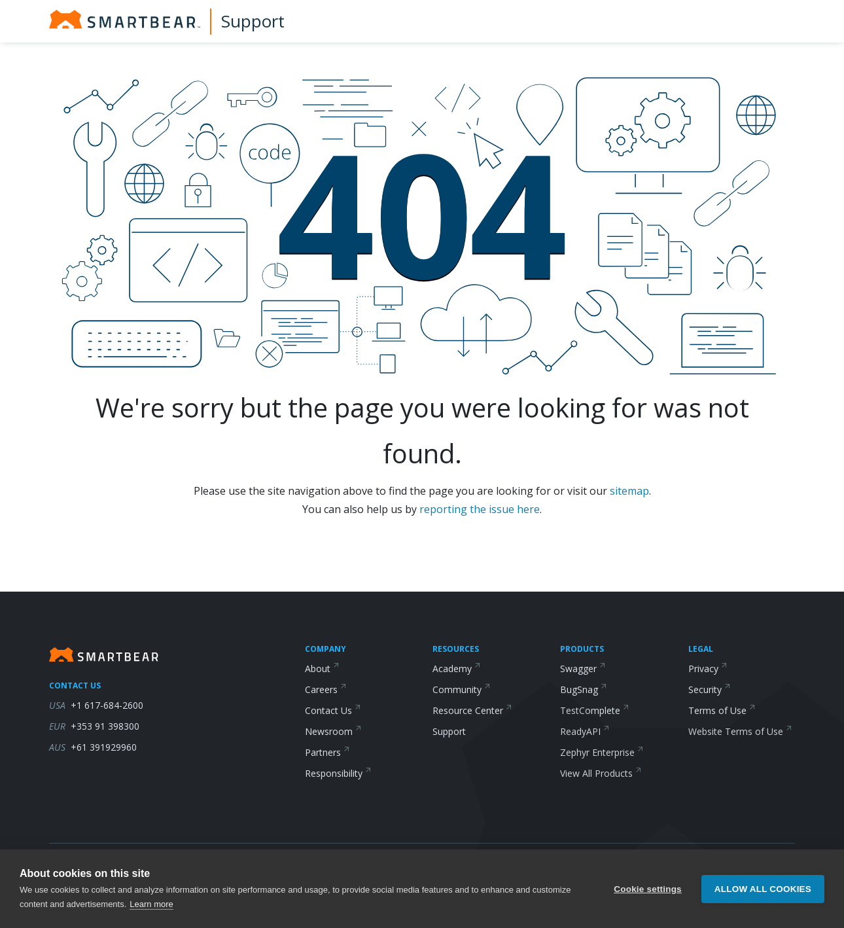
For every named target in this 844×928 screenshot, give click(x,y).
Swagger (583, 668)
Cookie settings (648, 891)
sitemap (629, 491)
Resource (472, 710)
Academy (456, 668)
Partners (327, 752)
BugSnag (583, 689)
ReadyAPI (585, 731)
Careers (326, 689)
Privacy (708, 668)
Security (709, 689)
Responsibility (338, 773)
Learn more (151, 907)
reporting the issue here (479, 509)
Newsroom (333, 731)
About (322, 668)
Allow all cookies (762, 891)
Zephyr (602, 752)
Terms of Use (722, 710)
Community (461, 689)
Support (253, 21)
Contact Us (333, 710)
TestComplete (594, 710)
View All (601, 773)
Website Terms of (740, 731)
